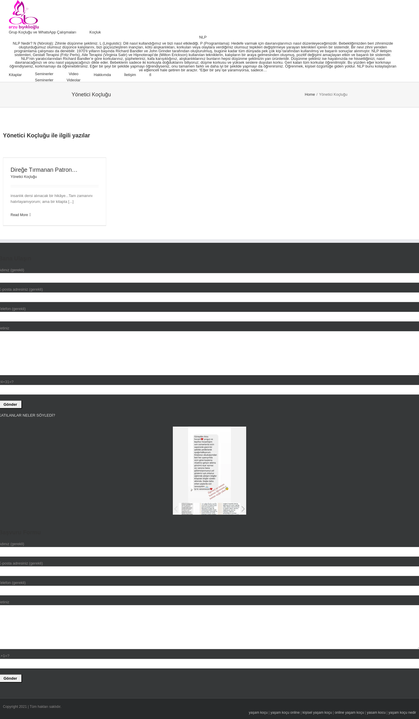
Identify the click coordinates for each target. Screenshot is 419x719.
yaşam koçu (258, 712)
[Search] (150, 75)
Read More (19, 215)
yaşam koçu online (285, 712)
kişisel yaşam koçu (317, 712)
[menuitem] (49, 32)
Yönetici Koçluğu (24, 177)
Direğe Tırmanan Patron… (44, 169)
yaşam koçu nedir (402, 712)
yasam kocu (376, 712)
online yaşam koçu (349, 712)
